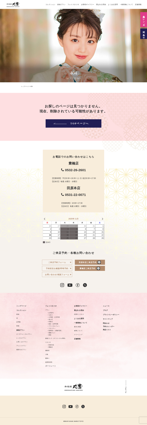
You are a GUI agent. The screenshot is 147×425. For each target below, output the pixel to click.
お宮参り (51, 313)
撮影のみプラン (21, 349)
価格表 (47, 350)
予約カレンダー (108, 326)
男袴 (50, 335)
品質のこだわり (79, 314)
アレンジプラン (21, 345)
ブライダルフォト (54, 326)
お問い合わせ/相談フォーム (57, 275)
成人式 (51, 319)
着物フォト (52, 333)
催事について (78, 330)
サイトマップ (108, 319)
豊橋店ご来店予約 (87, 268)
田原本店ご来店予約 (87, 262)
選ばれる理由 (101, 4)
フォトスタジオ (73, 4)
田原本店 (51, 345)
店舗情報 (138, 4)
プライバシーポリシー (111, 315)
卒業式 (51, 321)
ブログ (105, 310)
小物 (46, 354)
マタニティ (52, 328)
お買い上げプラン (22, 342)
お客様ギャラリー (87, 4)
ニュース (106, 306)
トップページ (21, 306)
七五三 (51, 315)
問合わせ (106, 323)
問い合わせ (144, 34)
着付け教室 (77, 327)
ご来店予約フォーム (57, 262)
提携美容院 (48, 362)
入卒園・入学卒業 (54, 317)
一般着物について (126, 4)
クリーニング (78, 334)
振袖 (17, 314)
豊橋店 (51, 347)
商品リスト (107, 330)
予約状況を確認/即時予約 (57, 268)
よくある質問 (113, 4)
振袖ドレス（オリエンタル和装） (55, 338)
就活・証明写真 (53, 324)
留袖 (17, 326)
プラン (47, 310)
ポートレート (50, 366)
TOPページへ (71, 123)
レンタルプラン (21, 338)
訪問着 (18, 322)
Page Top (126, 390)
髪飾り (47, 358)
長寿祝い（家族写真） (56, 330)
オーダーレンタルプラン (24, 334)
